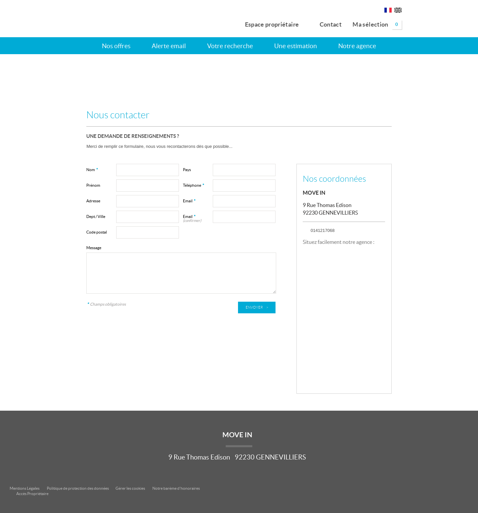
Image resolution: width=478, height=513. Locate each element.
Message (93, 248)
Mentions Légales (25, 488)
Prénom (93, 185)
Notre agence (357, 46)
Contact (326, 23)
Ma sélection (377, 24)
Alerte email (169, 46)
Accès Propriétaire (32, 493)
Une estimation (295, 46)
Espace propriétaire (268, 23)
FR (388, 11)
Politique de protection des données (78, 488)
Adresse (93, 201)
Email (189, 201)
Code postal (96, 232)
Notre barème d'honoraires (176, 488)
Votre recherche (230, 46)
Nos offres (116, 46)
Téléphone (193, 185)
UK (398, 11)
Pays (187, 169)
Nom (92, 169)
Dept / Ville (95, 216)
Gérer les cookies (130, 488)
